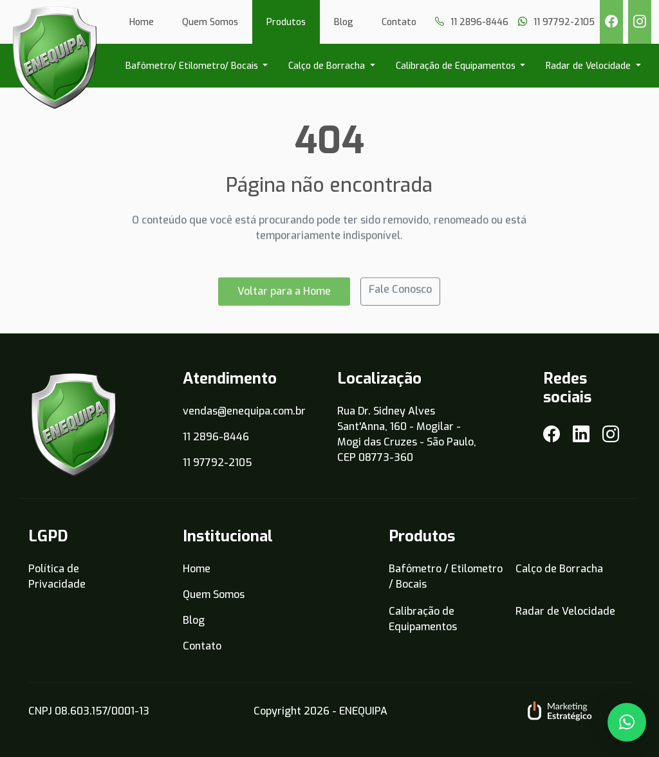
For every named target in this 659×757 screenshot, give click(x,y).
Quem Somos (210, 22)
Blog (343, 22)
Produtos (286, 22)
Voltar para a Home (284, 296)
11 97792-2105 (217, 462)
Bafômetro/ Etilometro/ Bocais (193, 66)
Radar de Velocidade (589, 66)
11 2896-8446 (216, 437)
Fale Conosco (400, 294)
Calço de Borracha (327, 66)
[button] (627, 722)
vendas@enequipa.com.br (244, 411)
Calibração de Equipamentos (457, 66)
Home (141, 22)
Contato (399, 22)
